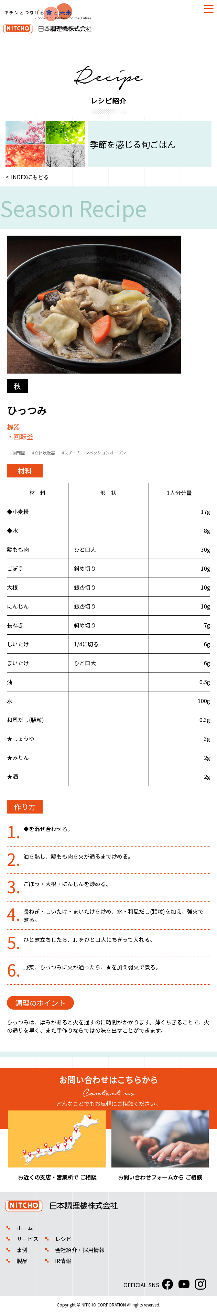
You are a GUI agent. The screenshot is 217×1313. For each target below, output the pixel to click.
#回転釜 (17, 452)
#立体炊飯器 (43, 452)
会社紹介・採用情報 (80, 1250)
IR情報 (63, 1261)
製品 (22, 1261)
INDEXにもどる (30, 177)
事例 (22, 1250)
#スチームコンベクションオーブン (94, 452)
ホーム (25, 1228)
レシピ (63, 1239)
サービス (28, 1239)
